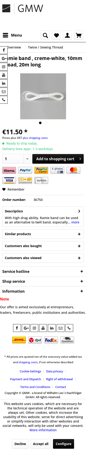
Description (14, 211)
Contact (60, 387)
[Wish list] (56, 35)
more (74, 222)
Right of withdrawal (59, 379)
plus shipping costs (35, 138)
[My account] (67, 35)
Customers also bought (23, 246)
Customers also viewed (23, 258)
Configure (63, 444)
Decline (20, 444)
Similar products (18, 234)
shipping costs (28, 362)
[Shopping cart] (78, 35)
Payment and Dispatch (25, 379)
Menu (12, 34)
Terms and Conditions (35, 387)
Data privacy (54, 371)
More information (43, 430)
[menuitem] (12, 35)
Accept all (40, 444)
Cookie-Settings (30, 371)
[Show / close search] (45, 35)
